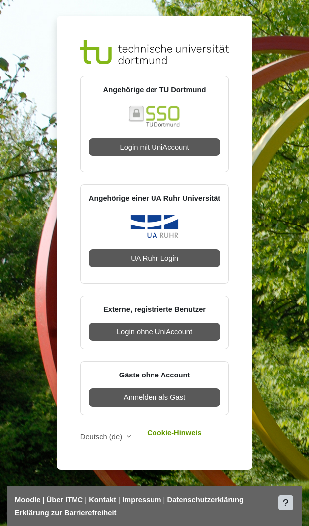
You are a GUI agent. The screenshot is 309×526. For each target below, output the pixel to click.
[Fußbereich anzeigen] (285, 502)
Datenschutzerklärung (205, 500)
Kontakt (102, 500)
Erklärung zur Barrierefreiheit (66, 513)
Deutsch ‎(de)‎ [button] (102, 437)
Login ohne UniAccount (154, 332)
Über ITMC (65, 500)
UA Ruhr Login (154, 258)
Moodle (28, 500)
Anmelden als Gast (154, 397)
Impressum (141, 500)
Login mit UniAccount (154, 147)
